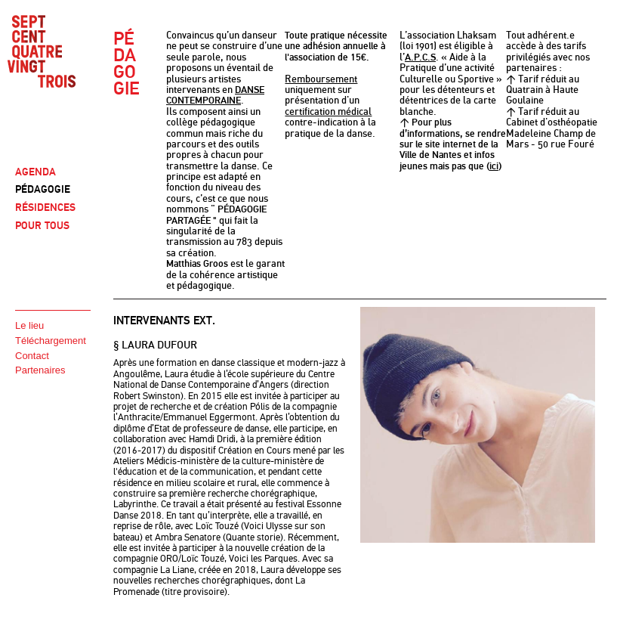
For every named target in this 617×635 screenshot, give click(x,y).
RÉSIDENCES (45, 207)
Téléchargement (50, 340)
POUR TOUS (42, 225)
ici (493, 166)
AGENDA (35, 172)
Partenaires (40, 370)
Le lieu (29, 325)
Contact (32, 355)
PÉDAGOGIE (42, 189)
